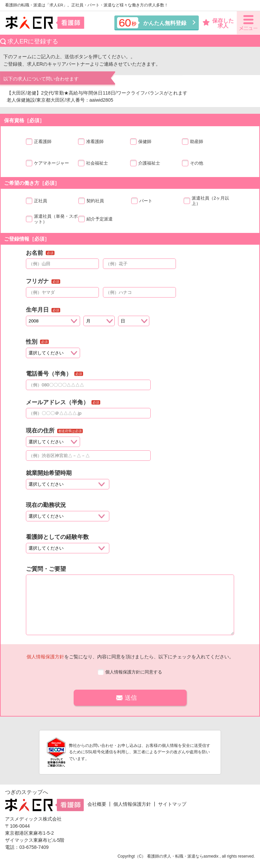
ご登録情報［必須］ (26, 239)
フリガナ (37, 281)
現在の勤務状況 (46, 505)
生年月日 (37, 310)
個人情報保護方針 (45, 656)
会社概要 (96, 804)
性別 (31, 342)
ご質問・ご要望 (46, 569)
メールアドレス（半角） (57, 402)
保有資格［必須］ (24, 120)
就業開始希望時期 (49, 473)
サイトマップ (172, 804)
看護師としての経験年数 (57, 537)
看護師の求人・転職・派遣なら (175, 856)
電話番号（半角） (49, 374)
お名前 (34, 253)
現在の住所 (40, 430)
